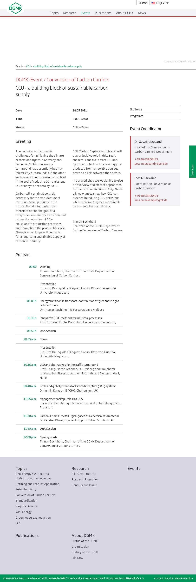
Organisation (80, 546)
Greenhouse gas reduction (33, 517)
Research (80, 468)
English (159, 3)
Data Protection (184, 578)
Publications (27, 535)
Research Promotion (85, 479)
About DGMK (83, 535)
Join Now (192, 170)
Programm (136, 116)
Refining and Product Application (38, 484)
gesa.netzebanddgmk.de (151, 163)
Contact (158, 578)
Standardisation (26, 500)
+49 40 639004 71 (146, 195)
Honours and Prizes (85, 485)
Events (134, 468)
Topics (22, 468)
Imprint (169, 578)
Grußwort (136, 109)
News (142, 13)
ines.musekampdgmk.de (151, 200)
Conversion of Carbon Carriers (36, 495)
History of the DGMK (85, 552)
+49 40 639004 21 (146, 159)
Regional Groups (27, 506)
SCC (18, 523)
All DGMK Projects (83, 473)
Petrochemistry (26, 489)
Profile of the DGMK (85, 541)
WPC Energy (24, 512)
